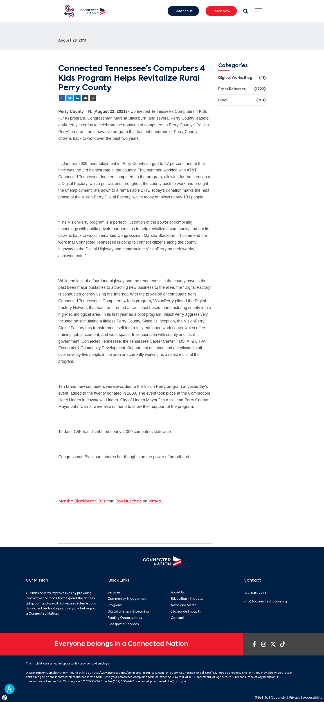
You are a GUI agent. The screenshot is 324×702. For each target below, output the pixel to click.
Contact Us (183, 11)
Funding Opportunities (125, 618)
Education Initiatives (187, 599)
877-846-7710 (255, 593)
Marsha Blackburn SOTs (81, 501)
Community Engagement (127, 599)
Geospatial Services (123, 624)
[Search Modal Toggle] (245, 11)
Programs (115, 605)
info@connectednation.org (265, 601)
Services (114, 592)
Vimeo (154, 501)
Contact (177, 618)
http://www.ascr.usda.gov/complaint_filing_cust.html (128, 673)
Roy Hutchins (128, 501)
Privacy (295, 697)
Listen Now (221, 11)
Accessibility (312, 697)
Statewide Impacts (186, 611)
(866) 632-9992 (215, 673)
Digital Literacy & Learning (128, 611)
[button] (9, 689)
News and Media (183, 605)
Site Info (261, 697)
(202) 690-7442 (123, 681)
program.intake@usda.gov (168, 681)
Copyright (279, 697)
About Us (178, 592)
